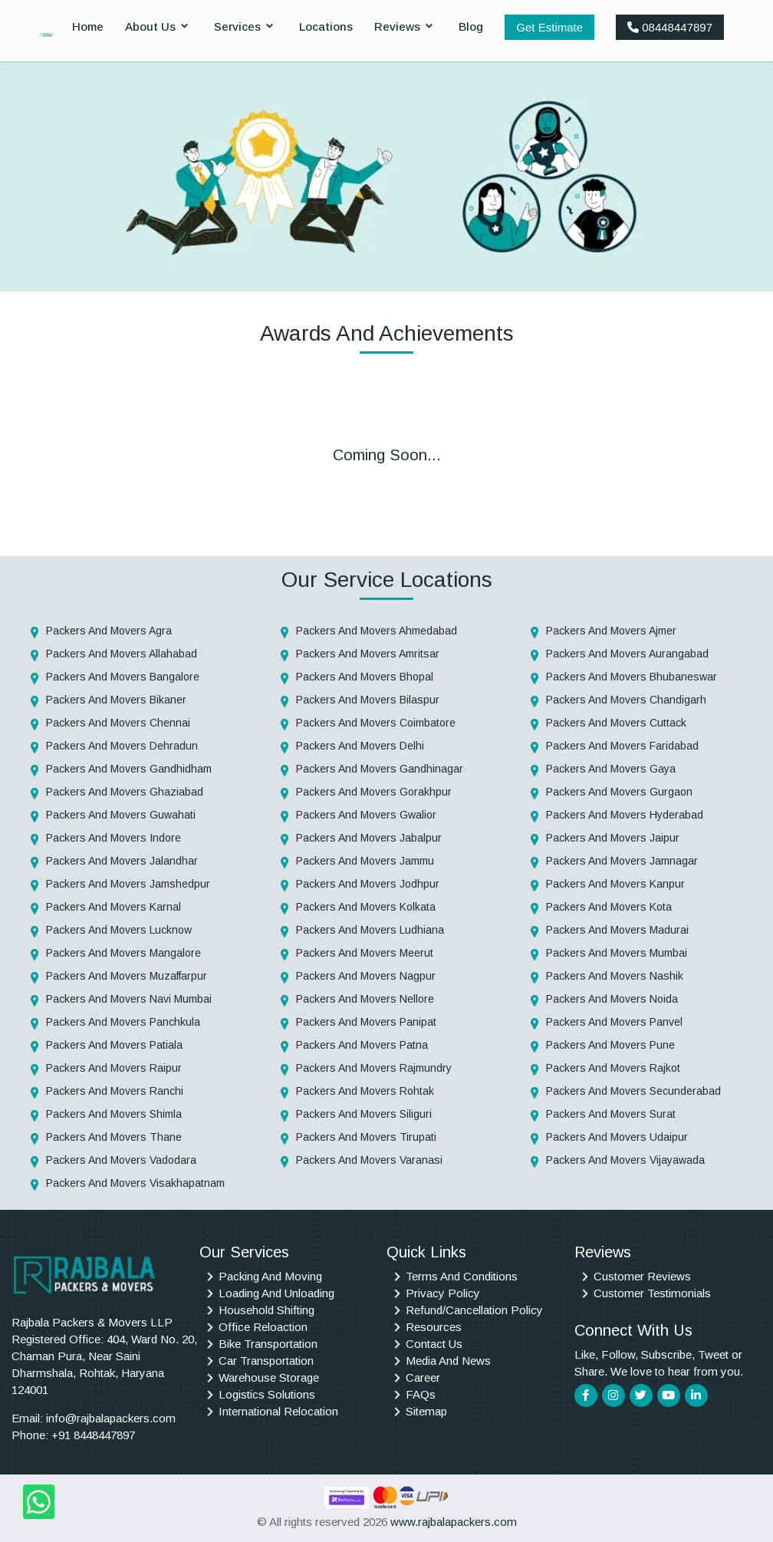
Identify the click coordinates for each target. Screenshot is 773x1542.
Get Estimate (549, 27)
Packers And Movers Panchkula (123, 1022)
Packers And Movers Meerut (364, 953)
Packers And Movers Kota (609, 907)
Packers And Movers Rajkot (613, 1068)
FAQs (421, 1394)
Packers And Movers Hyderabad (624, 815)
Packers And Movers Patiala (114, 1045)
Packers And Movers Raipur (114, 1068)
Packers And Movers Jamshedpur (128, 884)
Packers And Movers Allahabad (121, 653)
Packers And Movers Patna (362, 1045)
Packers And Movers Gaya (611, 769)
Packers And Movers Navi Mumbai (129, 999)
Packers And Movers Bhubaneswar (631, 677)
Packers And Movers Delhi (360, 746)
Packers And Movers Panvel (614, 1022)
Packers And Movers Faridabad (622, 746)
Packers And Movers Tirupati (366, 1137)
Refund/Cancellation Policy (474, 1309)
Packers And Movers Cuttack (616, 723)
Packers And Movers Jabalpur (369, 838)
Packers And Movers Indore (113, 838)
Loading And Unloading (276, 1293)
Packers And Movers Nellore (365, 999)
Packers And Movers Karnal (113, 907)
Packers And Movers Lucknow (119, 930)
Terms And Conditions (462, 1276)
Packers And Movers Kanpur (615, 884)
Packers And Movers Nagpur (366, 976)
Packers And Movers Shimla (114, 1114)
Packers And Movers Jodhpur (367, 884)
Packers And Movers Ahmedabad (376, 630)
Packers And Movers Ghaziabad (124, 792)
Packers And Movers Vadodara (121, 1160)
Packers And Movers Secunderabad (633, 1091)
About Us (150, 26)
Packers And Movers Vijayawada (625, 1160)
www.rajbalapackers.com (453, 1521)
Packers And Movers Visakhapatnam (135, 1183)
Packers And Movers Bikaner (116, 700)
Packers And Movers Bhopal (364, 677)
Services (237, 26)
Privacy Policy (443, 1293)
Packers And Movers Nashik (614, 976)
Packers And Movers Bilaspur (367, 700)
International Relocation (278, 1411)
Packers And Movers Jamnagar (622, 861)
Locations (326, 26)
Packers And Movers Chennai (118, 723)
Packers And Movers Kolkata (366, 907)
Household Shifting (266, 1309)
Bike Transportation (268, 1343)
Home (88, 26)
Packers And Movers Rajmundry (374, 1068)
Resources (434, 1326)
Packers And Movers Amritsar (367, 653)
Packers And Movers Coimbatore (376, 723)
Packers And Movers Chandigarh (626, 700)
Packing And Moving (270, 1276)
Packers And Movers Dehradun (122, 746)
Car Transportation (266, 1360)
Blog (471, 26)
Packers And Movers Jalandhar (122, 861)
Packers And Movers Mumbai (616, 953)
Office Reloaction (263, 1326)
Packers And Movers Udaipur (617, 1137)
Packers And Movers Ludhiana (370, 930)
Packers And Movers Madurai (617, 930)
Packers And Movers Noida (612, 999)
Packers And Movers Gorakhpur (374, 792)
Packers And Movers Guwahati (121, 815)
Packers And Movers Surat (611, 1114)
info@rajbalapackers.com (111, 1418)
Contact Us (434, 1343)
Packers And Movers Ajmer (611, 630)
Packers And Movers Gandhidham (129, 769)
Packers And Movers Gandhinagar (379, 769)
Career (423, 1377)
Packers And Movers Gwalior (366, 815)
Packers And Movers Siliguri (364, 1114)
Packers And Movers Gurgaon (619, 792)
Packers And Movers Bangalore (122, 677)
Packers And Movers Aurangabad (627, 653)
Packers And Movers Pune (610, 1045)
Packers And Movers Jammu (365, 861)
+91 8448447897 (93, 1435)
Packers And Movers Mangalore (123, 953)
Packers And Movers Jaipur (612, 838)
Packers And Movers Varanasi (369, 1160)
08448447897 (669, 27)
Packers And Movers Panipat (366, 1022)
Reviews (397, 26)
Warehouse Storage (269, 1377)
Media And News (448, 1360)
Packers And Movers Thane (114, 1137)
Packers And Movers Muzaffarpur (126, 976)
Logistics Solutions (267, 1394)
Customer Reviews (642, 1276)
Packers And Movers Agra (109, 630)
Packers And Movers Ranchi (114, 1091)
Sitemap (426, 1411)
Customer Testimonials (652, 1293)
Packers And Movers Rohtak (365, 1091)
